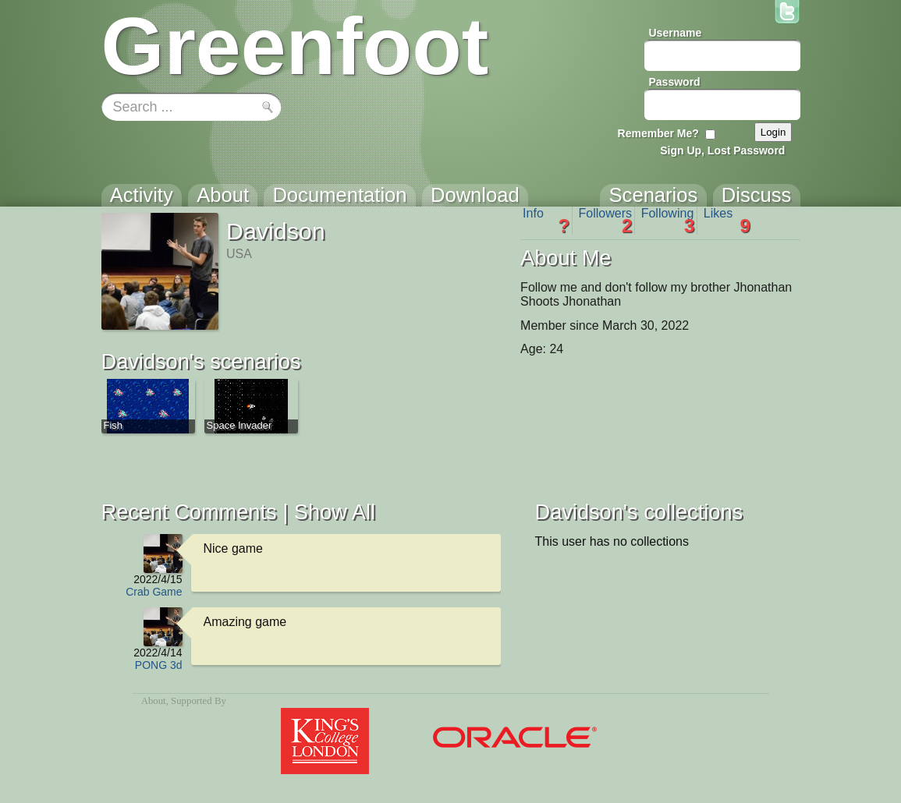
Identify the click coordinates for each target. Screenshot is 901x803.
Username (675, 33)
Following (668, 221)
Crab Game (154, 591)
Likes (727, 221)
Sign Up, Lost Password (722, 150)
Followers (606, 221)
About (153, 700)
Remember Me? (658, 133)
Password (675, 82)
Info (546, 221)
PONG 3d (159, 665)
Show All (334, 512)
